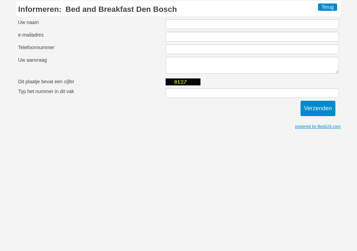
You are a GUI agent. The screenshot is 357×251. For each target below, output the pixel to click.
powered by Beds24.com (318, 126)
